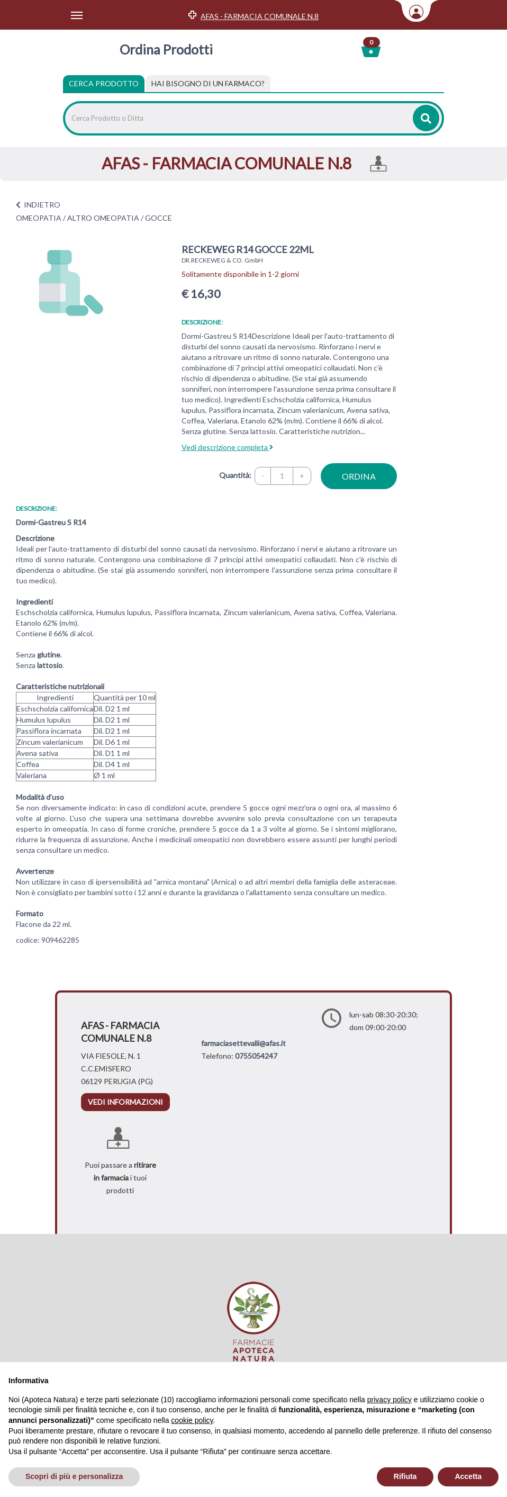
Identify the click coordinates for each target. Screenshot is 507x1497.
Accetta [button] (468, 1476)
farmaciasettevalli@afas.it (243, 1043)
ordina (359, 476)
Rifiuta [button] (405, 1476)
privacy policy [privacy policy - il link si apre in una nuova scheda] (389, 1399)
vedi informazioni (125, 1101)
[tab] (208, 83)
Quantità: (235, 475)
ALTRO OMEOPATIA (103, 217)
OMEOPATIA (38, 217)
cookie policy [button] (192, 1420)
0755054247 (256, 1055)
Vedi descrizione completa (227, 447)
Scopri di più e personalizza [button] (74, 1476)
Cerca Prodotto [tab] (104, 83)
